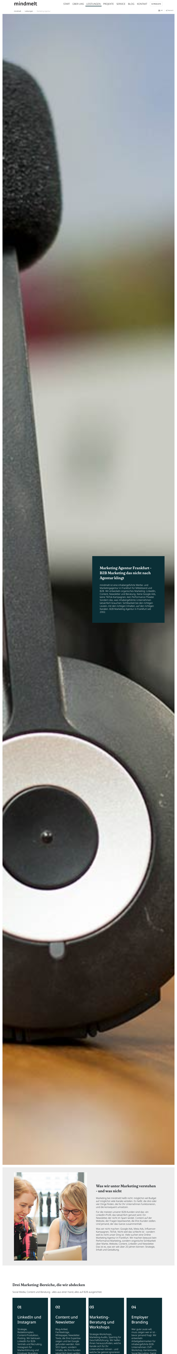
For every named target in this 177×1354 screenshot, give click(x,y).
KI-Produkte (156, 4)
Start (66, 3)
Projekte (108, 3)
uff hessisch (169, 10)
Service (120, 3)
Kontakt (142, 3)
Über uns (78, 3)
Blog (131, 3)
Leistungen (93, 3)
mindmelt (17, 11)
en (162, 10)
